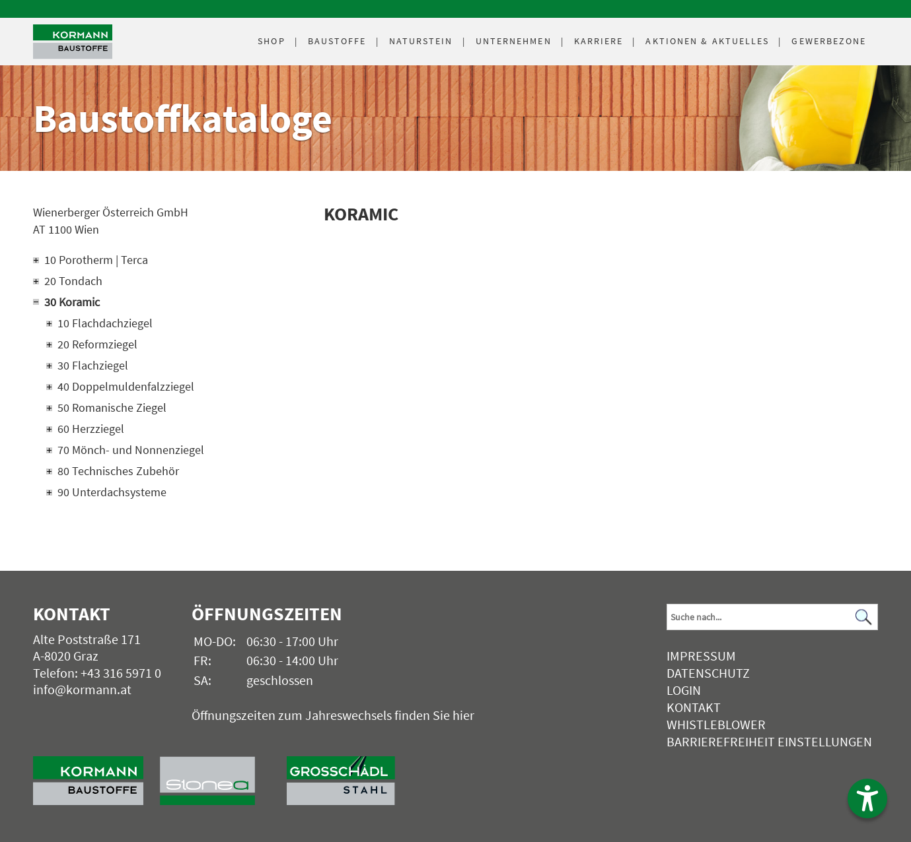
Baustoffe (337, 41)
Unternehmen (514, 41)
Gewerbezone (828, 41)
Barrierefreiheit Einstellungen (769, 741)
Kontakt (694, 707)
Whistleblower (716, 724)
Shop (271, 41)
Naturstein (421, 41)
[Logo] (72, 41)
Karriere (599, 41)
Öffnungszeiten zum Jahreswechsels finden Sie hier (333, 715)
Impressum (701, 655)
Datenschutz (708, 672)
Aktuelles (707, 41)
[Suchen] (864, 617)
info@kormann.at (82, 689)
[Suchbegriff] (772, 617)
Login (684, 690)
